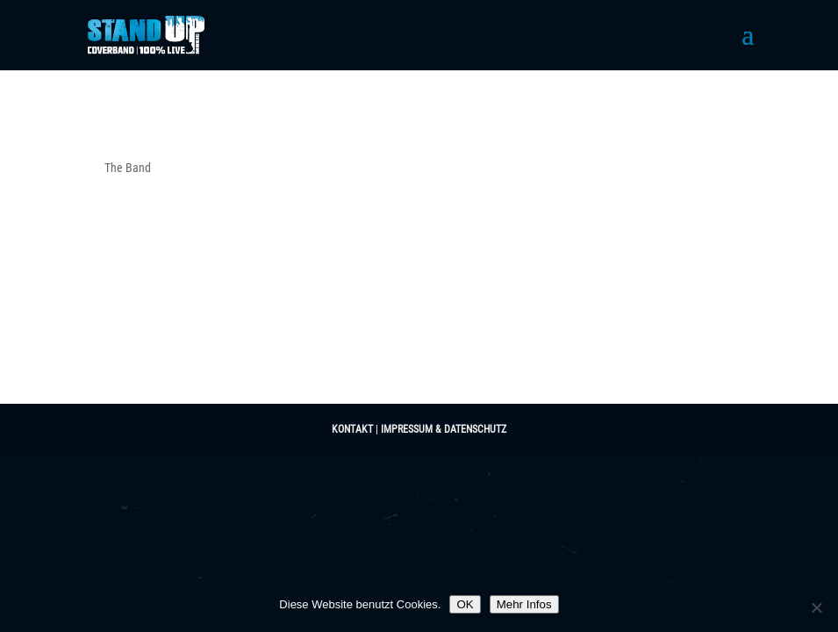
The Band (127, 168)
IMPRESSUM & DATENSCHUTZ (443, 429)
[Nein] (816, 607)
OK (464, 604)
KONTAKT (352, 429)
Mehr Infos (524, 604)
